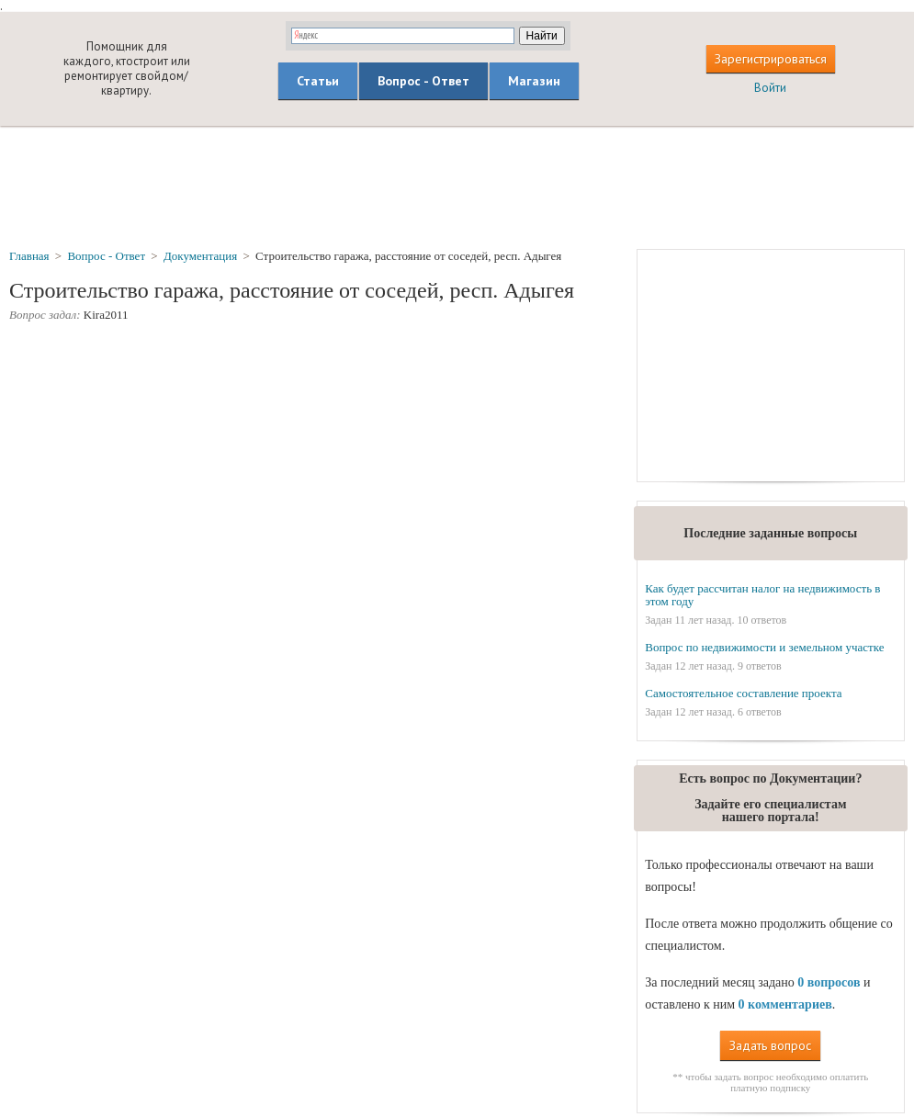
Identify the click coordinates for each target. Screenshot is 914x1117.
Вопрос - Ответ (423, 81)
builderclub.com (34, 68)
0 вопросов (828, 982)
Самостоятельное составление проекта (743, 693)
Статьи (318, 81)
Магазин (534, 81)
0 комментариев (785, 1004)
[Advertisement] (457, 186)
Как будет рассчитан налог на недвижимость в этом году (762, 594)
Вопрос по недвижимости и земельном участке (764, 647)
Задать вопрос (770, 1045)
